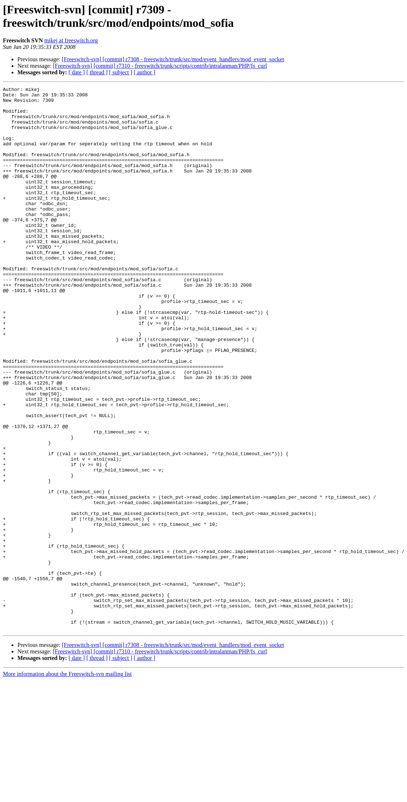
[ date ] (76, 72)
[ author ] (144, 72)
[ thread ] (97, 72)
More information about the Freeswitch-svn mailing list (67, 783)
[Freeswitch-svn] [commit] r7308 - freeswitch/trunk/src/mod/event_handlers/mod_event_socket (173, 59)
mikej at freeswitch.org (71, 40)
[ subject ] (120, 72)
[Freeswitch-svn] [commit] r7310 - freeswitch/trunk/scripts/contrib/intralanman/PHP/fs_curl (160, 66)
